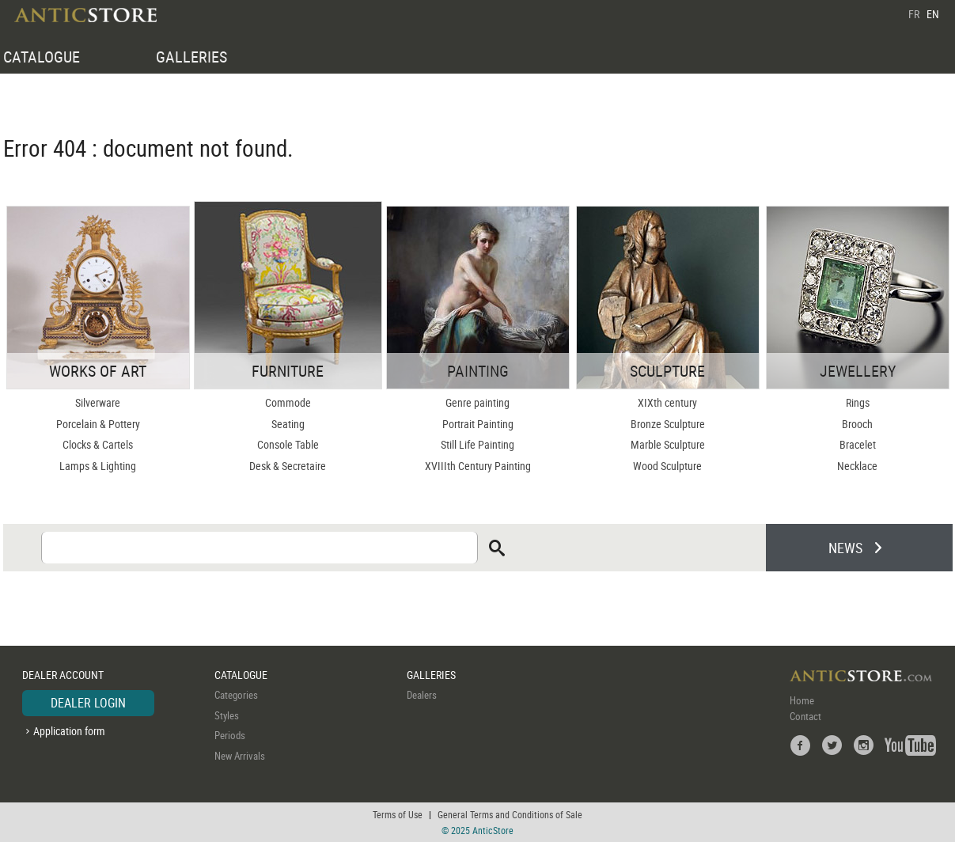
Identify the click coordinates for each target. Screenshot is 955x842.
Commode (288, 402)
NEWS (845, 547)
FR (913, 13)
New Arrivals (239, 756)
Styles (226, 715)
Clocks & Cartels (98, 444)
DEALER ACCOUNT (63, 674)
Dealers (422, 695)
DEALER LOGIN (88, 702)
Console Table (288, 444)
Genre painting (477, 402)
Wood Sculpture (667, 465)
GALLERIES (191, 56)
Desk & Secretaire (287, 465)
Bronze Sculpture (668, 423)
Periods (229, 735)
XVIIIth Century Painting (478, 465)
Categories (236, 695)
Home (802, 700)
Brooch (857, 423)
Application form (69, 730)
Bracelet (857, 444)
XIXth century (667, 402)
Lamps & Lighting (97, 465)
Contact (805, 716)
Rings (858, 402)
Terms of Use (398, 814)
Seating (288, 423)
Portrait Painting (478, 423)
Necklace (857, 465)
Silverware (97, 402)
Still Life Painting (477, 444)
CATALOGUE (41, 56)
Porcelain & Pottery (98, 423)
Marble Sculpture (668, 444)
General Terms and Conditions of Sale (510, 814)
